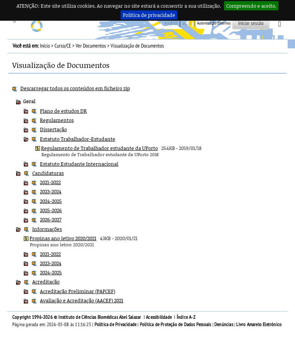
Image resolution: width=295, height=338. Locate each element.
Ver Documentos (91, 46)
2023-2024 (50, 191)
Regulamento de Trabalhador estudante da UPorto (99, 148)
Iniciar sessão (251, 23)
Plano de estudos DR (63, 110)
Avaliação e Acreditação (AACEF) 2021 (81, 300)
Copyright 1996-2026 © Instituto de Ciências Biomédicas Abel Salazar (77, 317)
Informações (47, 229)
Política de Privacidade (115, 325)
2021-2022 (50, 182)
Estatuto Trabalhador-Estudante (77, 138)
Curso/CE (63, 46)
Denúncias (223, 325)
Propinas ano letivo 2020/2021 (63, 238)
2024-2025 (51, 201)
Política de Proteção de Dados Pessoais (175, 325)
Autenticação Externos (214, 23)
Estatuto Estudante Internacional (79, 163)
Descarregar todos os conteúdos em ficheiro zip (75, 88)
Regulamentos (57, 120)
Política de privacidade (149, 15)
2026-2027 (50, 219)
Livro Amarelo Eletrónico (259, 325)
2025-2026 (51, 210)
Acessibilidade (159, 317)
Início (45, 46)
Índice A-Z (186, 317)
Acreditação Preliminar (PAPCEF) (77, 291)
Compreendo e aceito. (251, 5)
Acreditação (46, 281)
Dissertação (53, 129)
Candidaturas (48, 173)
